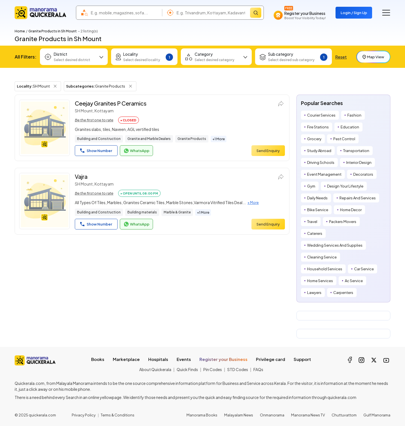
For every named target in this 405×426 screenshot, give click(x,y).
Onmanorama (272, 415)
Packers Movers (342, 221)
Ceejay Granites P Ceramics (111, 103)
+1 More (218, 139)
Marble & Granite (177, 212)
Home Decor (351, 210)
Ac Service (354, 280)
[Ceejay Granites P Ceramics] (44, 128)
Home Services (320, 280)
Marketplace (126, 359)
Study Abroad (319, 150)
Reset (341, 56)
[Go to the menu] (386, 12)
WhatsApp (136, 151)
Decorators (363, 174)
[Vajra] (44, 201)
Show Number (96, 150)
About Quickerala (155, 369)
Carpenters (343, 292)
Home (20, 31)
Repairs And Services (357, 198)
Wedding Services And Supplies (335, 245)
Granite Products (191, 139)
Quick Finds (187, 369)
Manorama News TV (308, 415)
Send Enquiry (268, 150)
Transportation (356, 150)
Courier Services (321, 115)
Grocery (314, 139)
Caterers (314, 233)
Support (302, 359)
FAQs (258, 369)
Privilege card (270, 359)
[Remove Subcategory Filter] (130, 86)
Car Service (364, 269)
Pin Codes (212, 369)
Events (184, 359)
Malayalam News (238, 415)
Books (97, 359)
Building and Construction (99, 139)
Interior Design (359, 162)
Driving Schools (320, 162)
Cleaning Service (322, 257)
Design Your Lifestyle (345, 186)
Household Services (324, 269)
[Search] (255, 13)
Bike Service (317, 210)
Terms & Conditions (117, 415)
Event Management (324, 174)
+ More (253, 202)
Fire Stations (318, 127)
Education (350, 127)
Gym (311, 186)
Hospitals (158, 359)
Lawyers (314, 292)
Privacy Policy (84, 415)
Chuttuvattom (344, 415)
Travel (312, 221)
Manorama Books (201, 415)
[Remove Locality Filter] (55, 86)
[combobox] (125, 12)
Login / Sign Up (354, 12)
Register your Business (223, 359)
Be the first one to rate (94, 120)
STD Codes (237, 369)
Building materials (142, 212)
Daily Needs (317, 198)
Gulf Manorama (376, 415)
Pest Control (344, 139)
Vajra (81, 176)
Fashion (354, 115)
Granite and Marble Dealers (149, 139)
